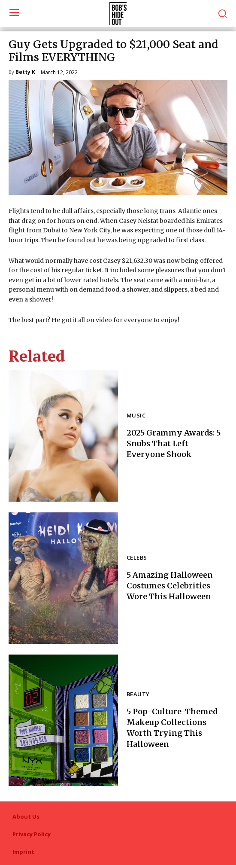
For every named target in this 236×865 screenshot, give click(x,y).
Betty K (25, 73)
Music (136, 416)
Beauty (138, 694)
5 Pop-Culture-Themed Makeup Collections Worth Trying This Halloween (172, 728)
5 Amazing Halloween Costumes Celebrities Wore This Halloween (170, 585)
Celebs (137, 558)
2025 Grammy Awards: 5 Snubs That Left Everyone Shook (174, 443)
